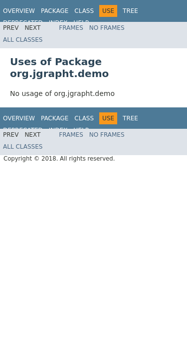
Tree (130, 10)
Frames (71, 27)
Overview (19, 10)
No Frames (107, 27)
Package (54, 10)
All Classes (22, 39)
